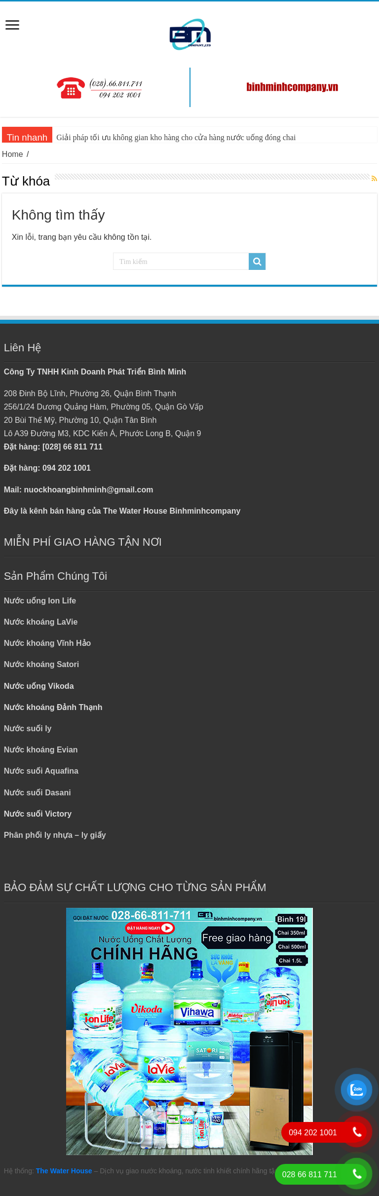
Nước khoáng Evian (41, 750)
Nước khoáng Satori (41, 664)
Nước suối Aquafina (41, 771)
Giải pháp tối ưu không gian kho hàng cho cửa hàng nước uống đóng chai (176, 137)
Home (12, 154)
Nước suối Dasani (37, 792)
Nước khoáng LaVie (41, 622)
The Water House (64, 1171)
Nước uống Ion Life (40, 601)
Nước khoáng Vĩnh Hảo (47, 643)
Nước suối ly (28, 728)
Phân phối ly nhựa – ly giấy (55, 835)
